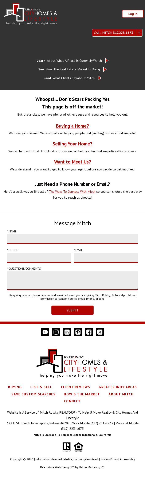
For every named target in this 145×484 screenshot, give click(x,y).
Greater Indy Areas (118, 387)
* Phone (12, 250)
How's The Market (82, 394)
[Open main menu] (8, 33)
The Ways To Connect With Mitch (72, 191)
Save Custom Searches (33, 394)
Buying (15, 387)
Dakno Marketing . (91, 467)
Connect (72, 401)
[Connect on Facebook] (89, 332)
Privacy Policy (109, 459)
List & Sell (41, 387)
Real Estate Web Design (57, 467)
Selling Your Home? (72, 144)
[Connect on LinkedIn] (67, 332)
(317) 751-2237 (102, 423)
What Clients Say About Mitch (69, 78)
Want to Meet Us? (72, 162)
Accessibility (127, 459)
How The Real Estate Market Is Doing (69, 69)
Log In (132, 14)
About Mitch (121, 394)
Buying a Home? (72, 126)
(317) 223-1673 (72, 428)
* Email (78, 250)
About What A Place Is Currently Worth (69, 61)
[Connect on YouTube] (45, 332)
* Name (11, 231)
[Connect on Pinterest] (78, 332)
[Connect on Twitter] (100, 332)
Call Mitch (113, 32)
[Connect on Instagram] (56, 332)
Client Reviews (75, 387)
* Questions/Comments (24, 268)
